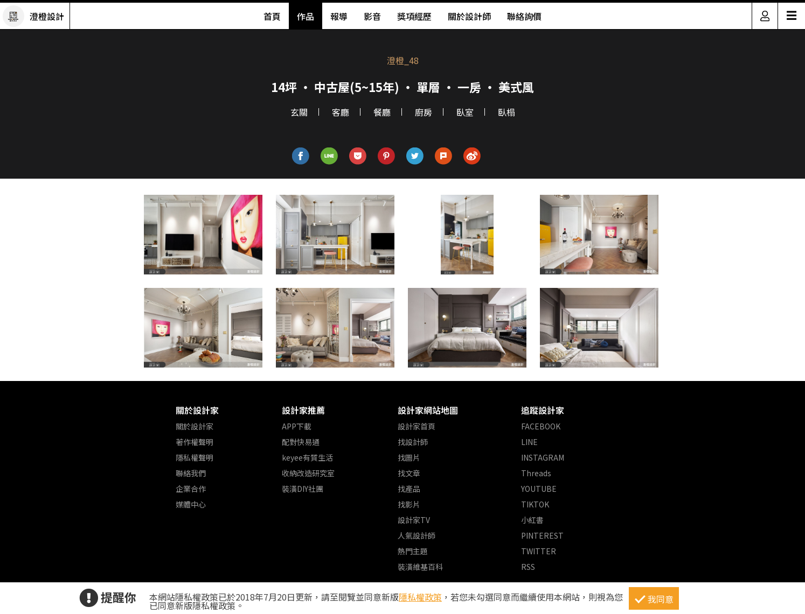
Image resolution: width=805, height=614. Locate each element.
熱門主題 (413, 551)
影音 (372, 16)
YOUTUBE (539, 488)
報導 (339, 16)
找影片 (409, 504)
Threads (536, 473)
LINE (529, 441)
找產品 (409, 488)
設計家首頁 (416, 426)
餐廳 (382, 111)
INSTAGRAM (542, 457)
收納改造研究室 (308, 473)
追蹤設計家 (542, 410)
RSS (528, 566)
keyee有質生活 (307, 457)
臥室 (465, 111)
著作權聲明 (194, 441)
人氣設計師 (416, 535)
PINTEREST (542, 535)
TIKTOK (535, 504)
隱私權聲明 (194, 457)
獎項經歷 (414, 16)
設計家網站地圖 (428, 410)
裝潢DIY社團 (302, 488)
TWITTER (538, 551)
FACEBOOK (540, 426)
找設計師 (413, 441)
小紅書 (532, 519)
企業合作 (191, 488)
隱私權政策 (420, 596)
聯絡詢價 (524, 16)
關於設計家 (197, 410)
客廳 (340, 111)
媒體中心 (191, 504)
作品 (305, 16)
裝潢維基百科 (420, 566)
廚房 (423, 111)
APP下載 (296, 426)
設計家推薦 (303, 410)
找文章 (409, 473)
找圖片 (409, 457)
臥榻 (506, 111)
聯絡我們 (191, 473)
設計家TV (414, 519)
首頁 (272, 16)
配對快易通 (301, 441)
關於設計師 (469, 16)
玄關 (299, 111)
